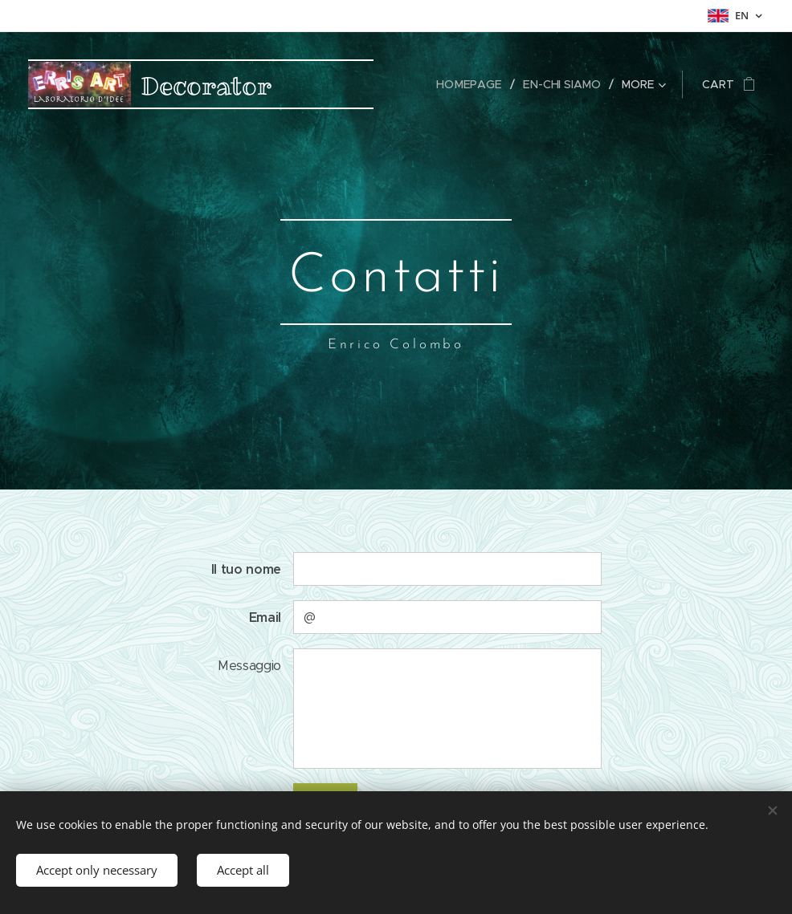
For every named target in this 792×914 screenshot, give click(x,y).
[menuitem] (475, 84)
